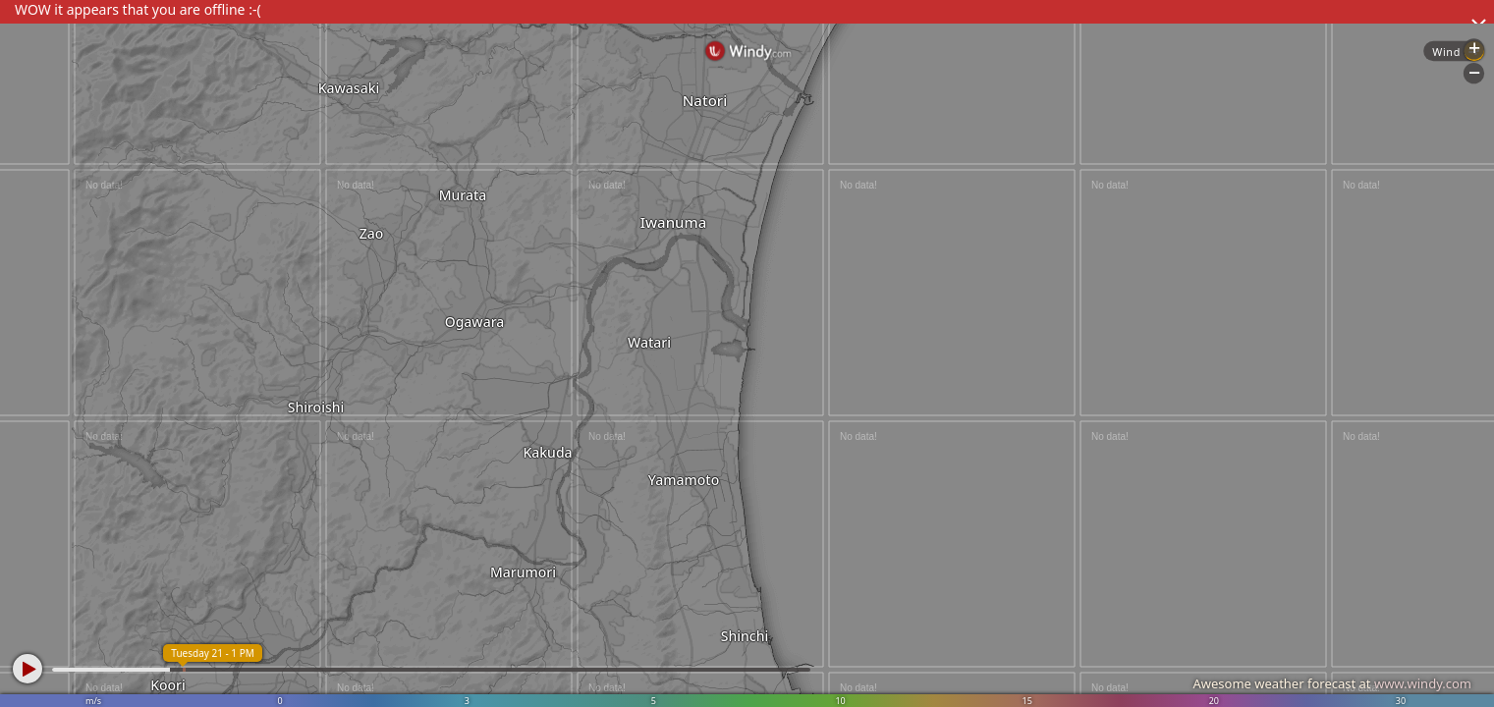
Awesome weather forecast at (1331, 683)
